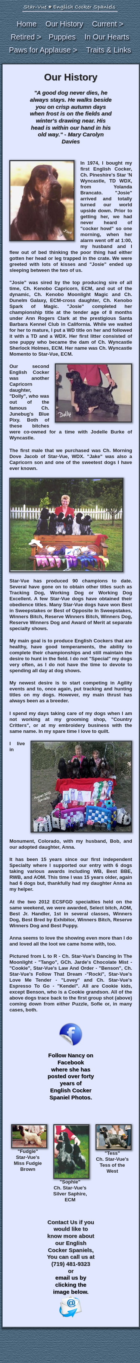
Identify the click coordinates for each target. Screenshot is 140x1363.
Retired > (26, 37)
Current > (107, 24)
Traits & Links (108, 50)
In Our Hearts (106, 37)
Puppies (62, 37)
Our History (64, 24)
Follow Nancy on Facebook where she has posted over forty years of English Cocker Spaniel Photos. (70, 1076)
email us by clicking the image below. (70, 1296)
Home (27, 24)
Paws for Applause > (43, 50)
